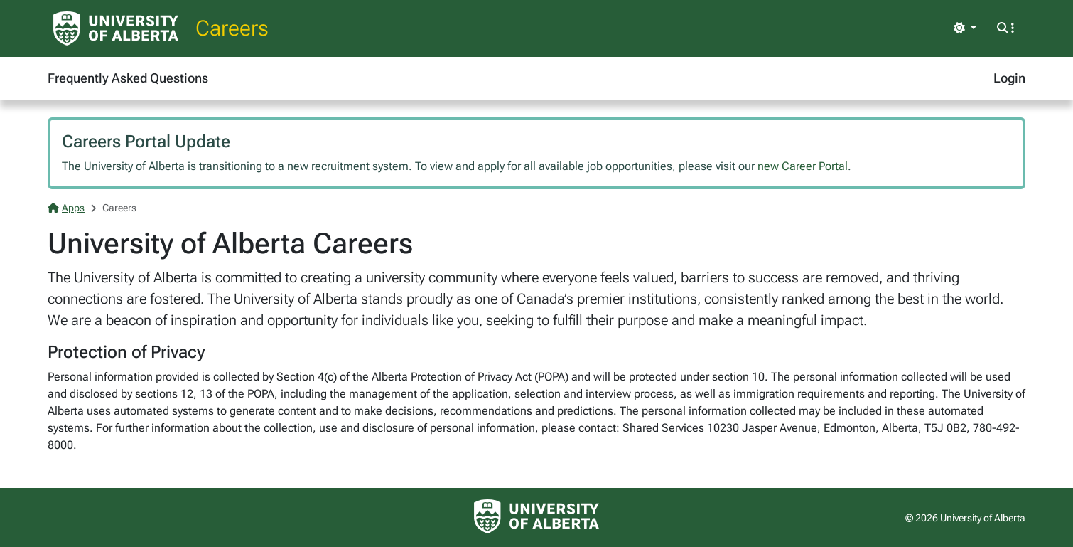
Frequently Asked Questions (128, 77)
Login (1009, 77)
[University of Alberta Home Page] (116, 28)
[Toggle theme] (965, 28)
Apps (66, 207)
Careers (232, 28)
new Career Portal (802, 166)
